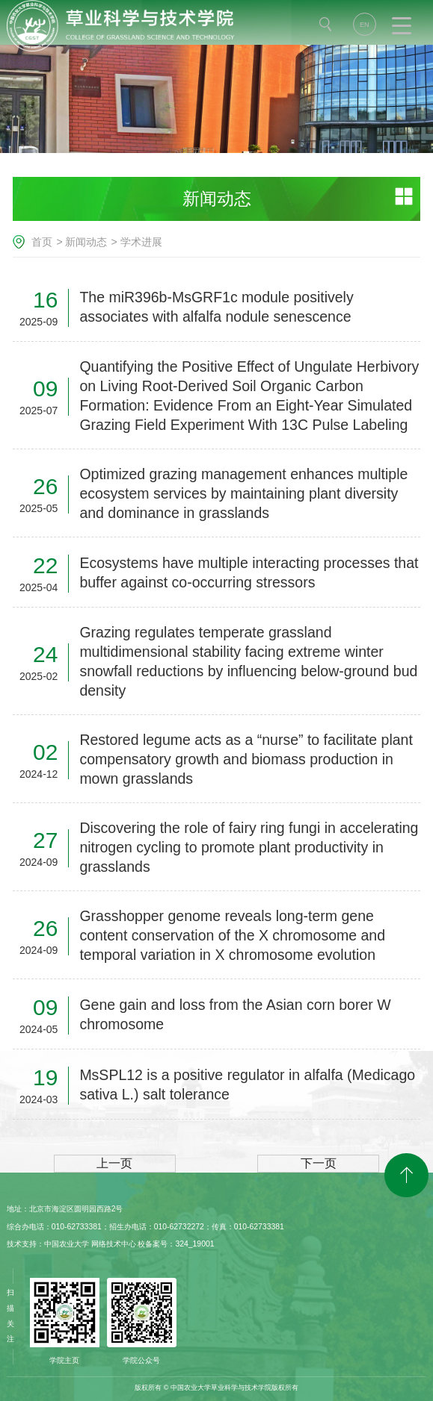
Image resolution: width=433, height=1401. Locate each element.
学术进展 (141, 242)
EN (364, 24)
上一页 (114, 1163)
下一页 (319, 1163)
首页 (41, 242)
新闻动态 (86, 242)
